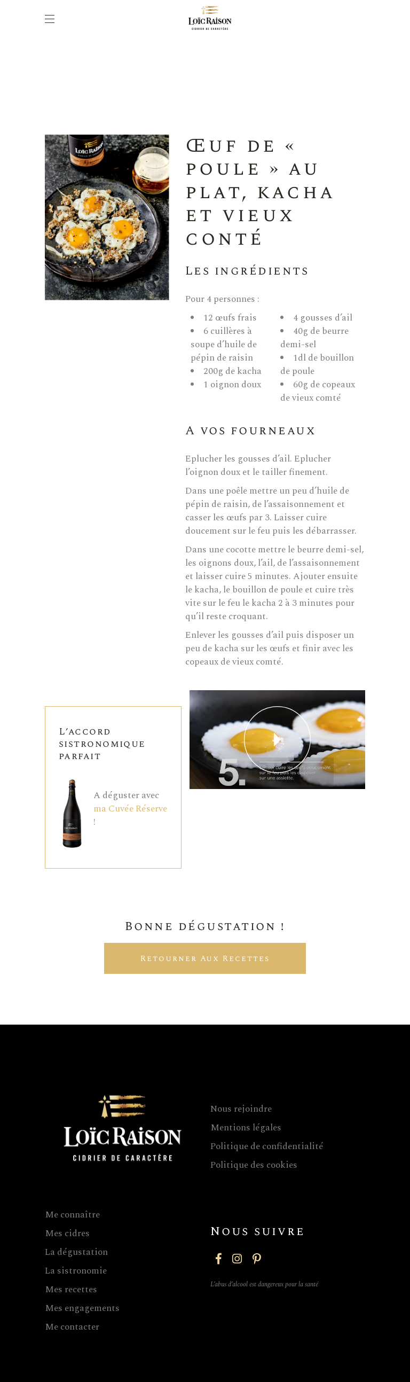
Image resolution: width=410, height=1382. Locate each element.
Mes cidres (67, 1233)
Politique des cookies (253, 1165)
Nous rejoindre (241, 1109)
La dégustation (76, 1252)
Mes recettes (71, 1290)
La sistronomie (76, 1271)
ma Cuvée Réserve (130, 809)
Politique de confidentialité (267, 1146)
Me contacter (72, 1327)
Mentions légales (245, 1128)
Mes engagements (82, 1308)
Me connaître (72, 1215)
